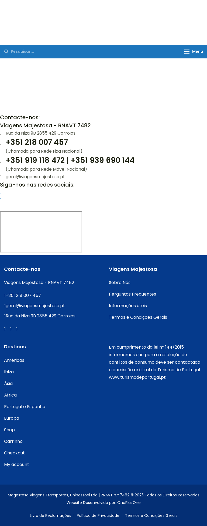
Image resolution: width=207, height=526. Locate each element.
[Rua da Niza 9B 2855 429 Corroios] (41, 232)
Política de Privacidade (98, 515)
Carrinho (13, 441)
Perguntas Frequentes (132, 294)
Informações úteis (128, 306)
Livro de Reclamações (50, 515)
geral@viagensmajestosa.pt (35, 306)
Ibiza (9, 372)
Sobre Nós (119, 282)
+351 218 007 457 (23, 295)
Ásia (8, 383)
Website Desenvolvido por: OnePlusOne (104, 502)
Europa (11, 418)
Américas (14, 360)
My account (16, 464)
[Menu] (186, 52)
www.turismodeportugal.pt (137, 377)
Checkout (14, 453)
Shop (9, 430)
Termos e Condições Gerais (138, 317)
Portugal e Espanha (24, 407)
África (10, 395)
